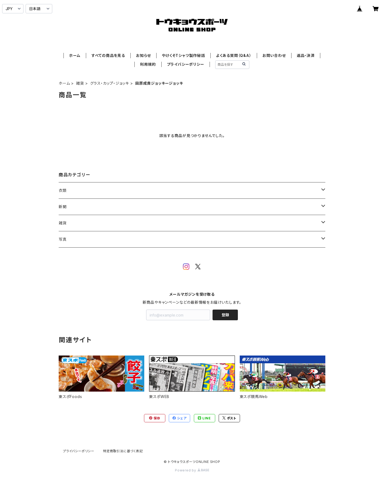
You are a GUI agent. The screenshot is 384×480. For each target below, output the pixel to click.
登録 (225, 315)
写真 (63, 239)
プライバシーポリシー (185, 64)
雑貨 (80, 83)
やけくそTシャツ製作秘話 (183, 55)
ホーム (74, 55)
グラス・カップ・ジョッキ (109, 83)
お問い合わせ (274, 55)
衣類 (63, 190)
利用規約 (148, 64)
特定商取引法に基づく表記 (123, 451)
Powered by (192, 470)
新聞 (63, 206)
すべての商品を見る (108, 55)
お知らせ (143, 55)
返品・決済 (306, 55)
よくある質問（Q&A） (233, 55)
